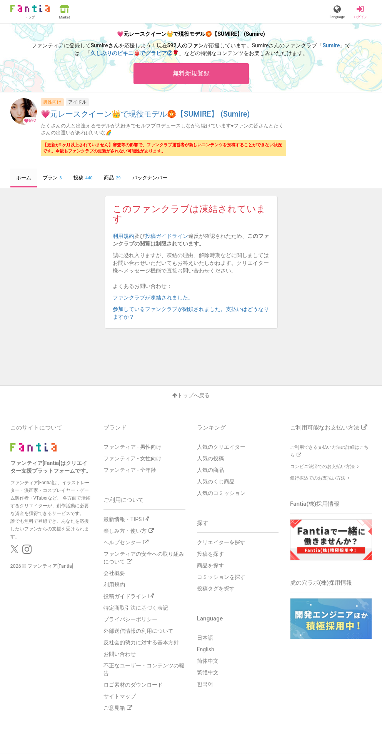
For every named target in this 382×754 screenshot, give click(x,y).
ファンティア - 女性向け (132, 458)
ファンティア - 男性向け (132, 447)
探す (203, 523)
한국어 (205, 684)
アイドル (77, 102)
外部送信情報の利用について (138, 631)
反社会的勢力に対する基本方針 (141, 642)
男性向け (52, 102)
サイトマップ (119, 696)
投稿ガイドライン (166, 236)
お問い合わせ (119, 654)
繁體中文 (208, 672)
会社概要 (114, 573)
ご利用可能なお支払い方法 (328, 427)
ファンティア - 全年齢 (129, 470)
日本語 (205, 638)
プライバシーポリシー (130, 619)
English (205, 649)
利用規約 (123, 236)
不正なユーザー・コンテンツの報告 (143, 669)
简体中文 (208, 661)
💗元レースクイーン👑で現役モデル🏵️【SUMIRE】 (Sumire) (145, 114)
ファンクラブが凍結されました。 (156, 297)
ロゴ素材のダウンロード (133, 685)
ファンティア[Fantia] (50, 566)
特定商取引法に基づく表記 (135, 608)
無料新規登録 (191, 73)
